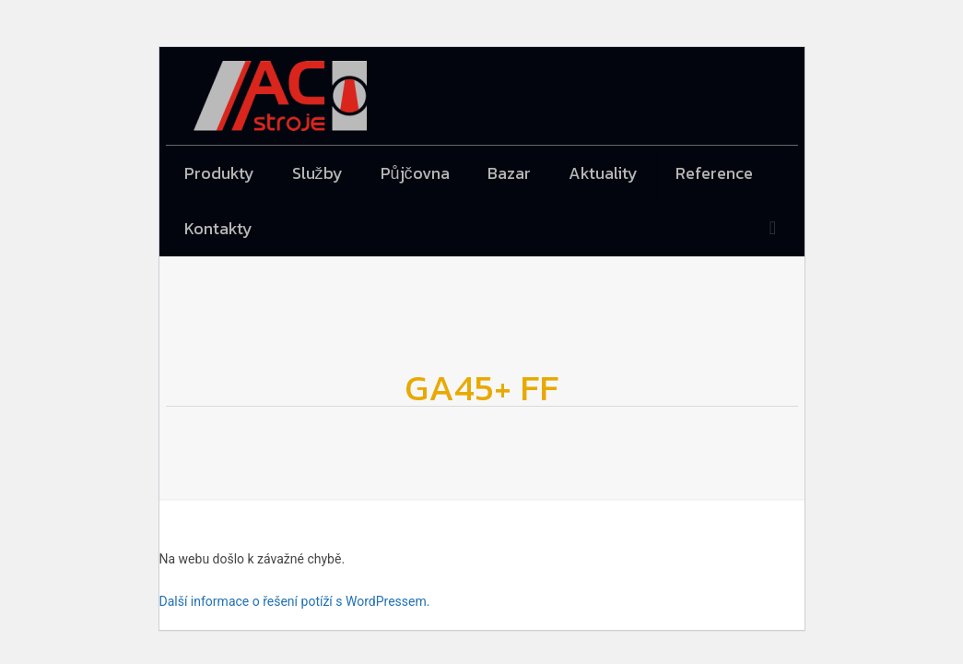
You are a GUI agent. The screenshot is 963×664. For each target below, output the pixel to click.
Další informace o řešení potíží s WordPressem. (294, 601)
